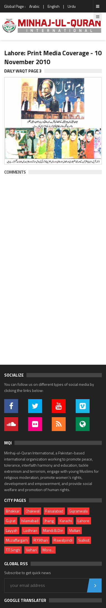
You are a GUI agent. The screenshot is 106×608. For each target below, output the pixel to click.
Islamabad (29, 521)
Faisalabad (54, 511)
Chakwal (33, 511)
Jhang (49, 521)
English (54, 6)
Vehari (31, 550)
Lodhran (30, 530)
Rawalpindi (63, 540)
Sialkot (83, 540)
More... (48, 550)
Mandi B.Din (53, 530)
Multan (74, 530)
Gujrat (11, 521)
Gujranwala (78, 511)
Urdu (72, 6)
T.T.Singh (13, 550)
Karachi (66, 521)
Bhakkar (13, 511)
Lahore (83, 521)
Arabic (34, 6)
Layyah (12, 530)
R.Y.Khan (41, 540)
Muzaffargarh (17, 540)
